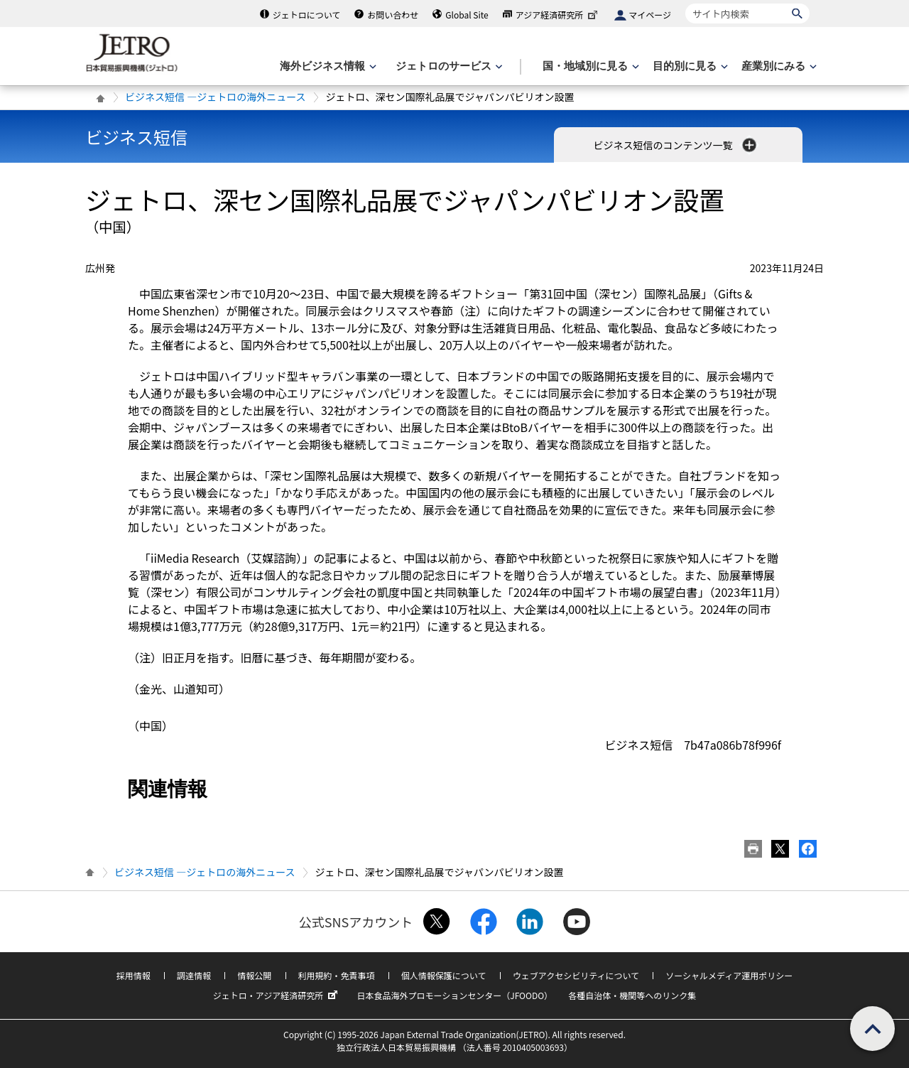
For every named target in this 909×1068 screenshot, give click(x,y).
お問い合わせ (392, 15)
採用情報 (133, 975)
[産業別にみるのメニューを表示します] (777, 66)
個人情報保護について (443, 975)
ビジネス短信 (136, 136)
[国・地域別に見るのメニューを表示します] (589, 66)
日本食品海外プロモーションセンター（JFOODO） (454, 995)
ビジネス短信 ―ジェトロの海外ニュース (215, 97)
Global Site (466, 15)
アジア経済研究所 (558, 15)
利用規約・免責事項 (336, 975)
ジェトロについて (307, 15)
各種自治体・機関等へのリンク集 (632, 995)
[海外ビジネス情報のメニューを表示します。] (327, 66)
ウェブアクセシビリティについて (576, 975)
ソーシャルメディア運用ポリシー (729, 975)
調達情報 (194, 975)
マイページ (649, 15)
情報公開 (254, 975)
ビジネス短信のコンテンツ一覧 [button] (675, 145)
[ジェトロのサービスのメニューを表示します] (448, 66)
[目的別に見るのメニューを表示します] (689, 66)
